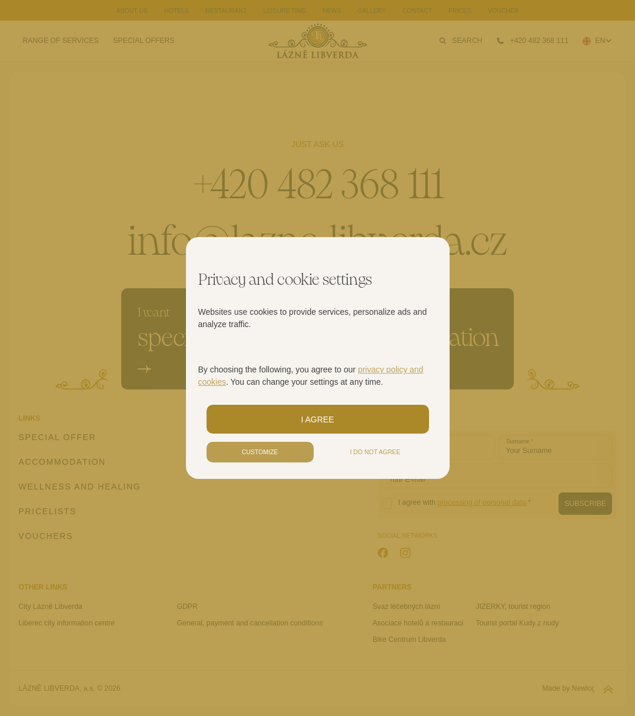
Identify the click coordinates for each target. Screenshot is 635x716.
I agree (317, 419)
